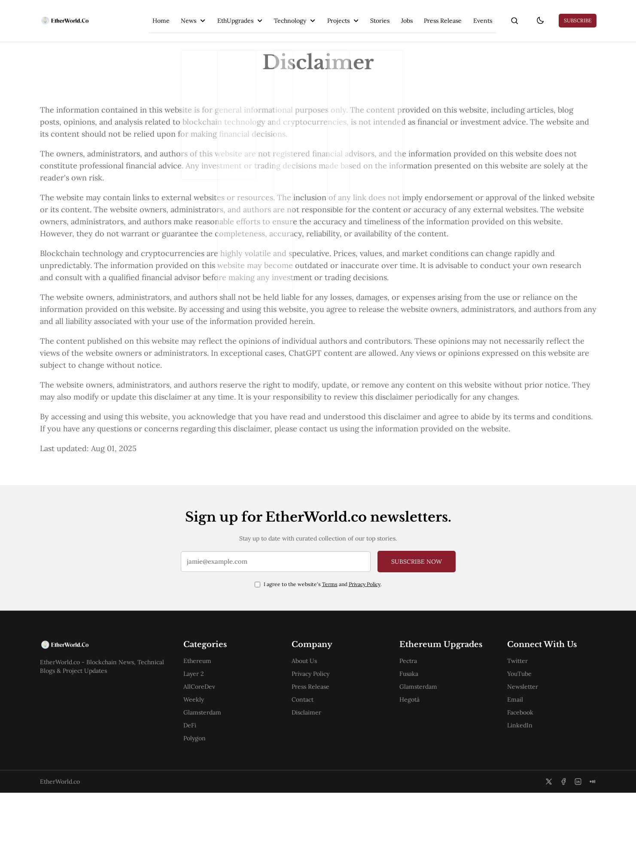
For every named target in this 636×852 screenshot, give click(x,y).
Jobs (390, 15)
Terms (330, 638)
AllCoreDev (202, 746)
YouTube (526, 733)
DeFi (192, 784)
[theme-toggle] (535, 15)
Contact (306, 759)
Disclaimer (310, 772)
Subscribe (577, 15)
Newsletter (529, 746)
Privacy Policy (364, 638)
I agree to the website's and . (323, 638)
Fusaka (414, 745)
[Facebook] (563, 841)
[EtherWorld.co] (67, 15)
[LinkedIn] (578, 841)
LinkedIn (527, 784)
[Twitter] (549, 841)
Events (470, 15)
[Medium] (592, 841)
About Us (308, 720)
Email (522, 759)
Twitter (524, 720)
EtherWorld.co (60, 841)
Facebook (527, 772)
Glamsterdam (205, 772)
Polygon (197, 797)
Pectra (414, 732)
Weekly (196, 759)
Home (129, 15)
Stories (360, 15)
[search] (504, 15)
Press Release (428, 15)
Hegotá (415, 771)
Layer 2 (196, 733)
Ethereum (200, 720)
